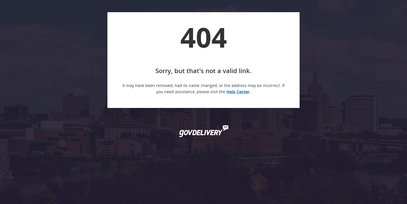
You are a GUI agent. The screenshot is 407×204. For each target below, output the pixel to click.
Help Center (238, 91)
